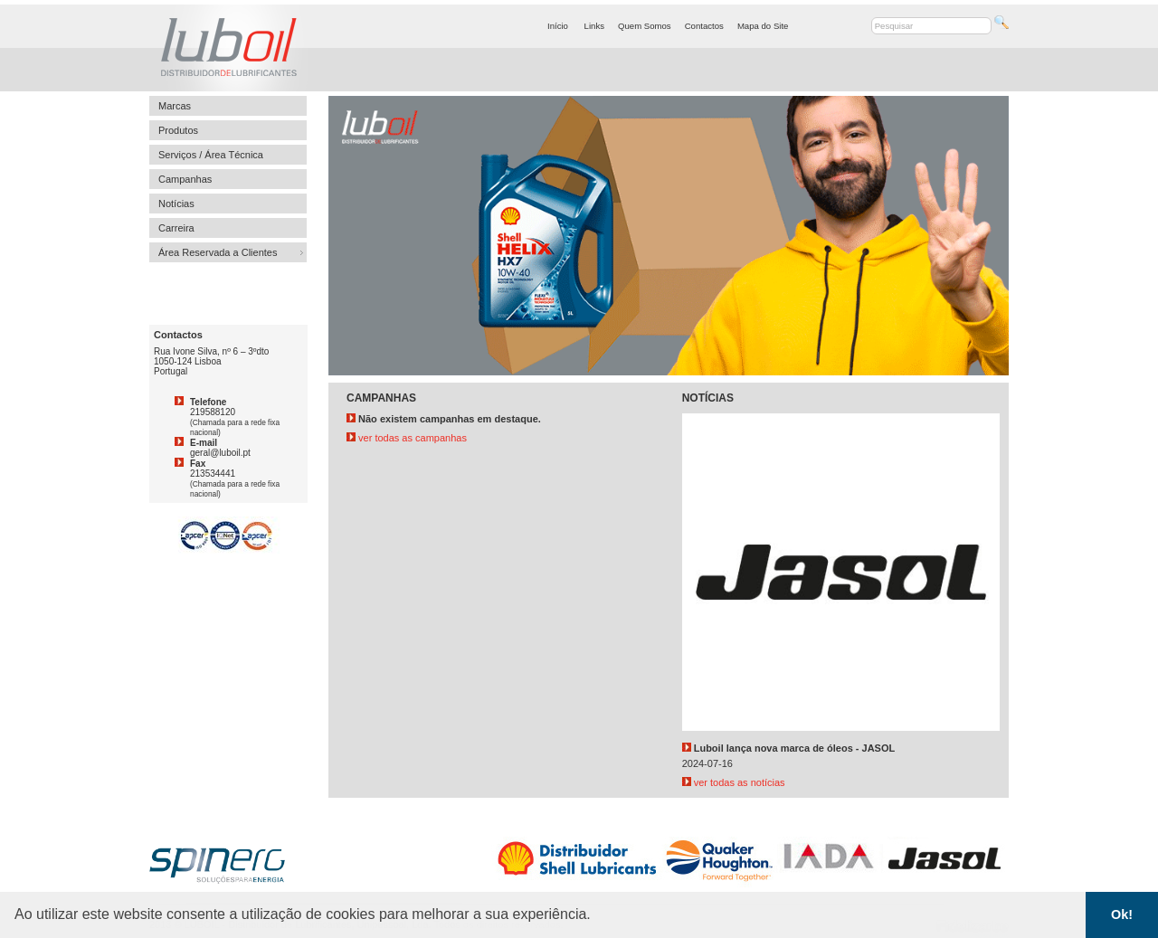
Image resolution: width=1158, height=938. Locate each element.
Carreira (176, 228)
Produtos (178, 130)
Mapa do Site (763, 26)
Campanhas (185, 179)
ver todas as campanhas (406, 437)
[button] (597, 916)
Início (557, 26)
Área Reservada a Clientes (217, 252)
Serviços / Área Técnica (210, 154)
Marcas (174, 105)
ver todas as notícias (733, 782)
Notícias (176, 203)
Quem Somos (644, 26)
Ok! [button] (1122, 914)
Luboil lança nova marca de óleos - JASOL (795, 748)
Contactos (704, 26)
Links (594, 26)
